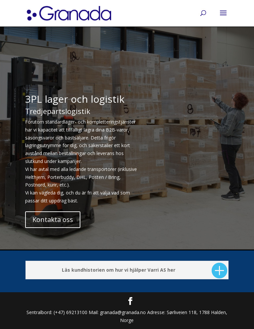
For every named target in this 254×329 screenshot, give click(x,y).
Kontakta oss (52, 219)
